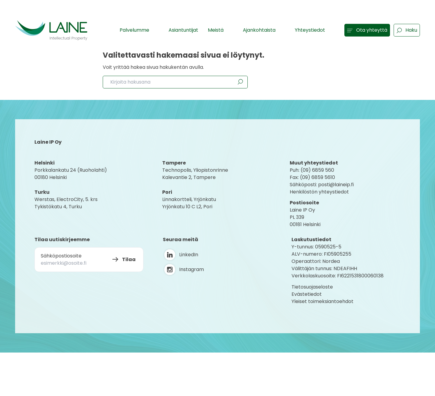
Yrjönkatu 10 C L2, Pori (187, 206)
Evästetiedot (307, 294)
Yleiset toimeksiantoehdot (322, 301)
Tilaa (129, 259)
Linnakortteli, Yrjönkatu (189, 199)
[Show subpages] (156, 30)
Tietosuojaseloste (312, 286)
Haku (406, 30)
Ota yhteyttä (367, 30)
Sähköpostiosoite (61, 255)
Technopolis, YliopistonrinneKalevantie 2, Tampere (195, 174)
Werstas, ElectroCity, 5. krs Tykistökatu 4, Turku (66, 203)
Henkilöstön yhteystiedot (319, 191)
